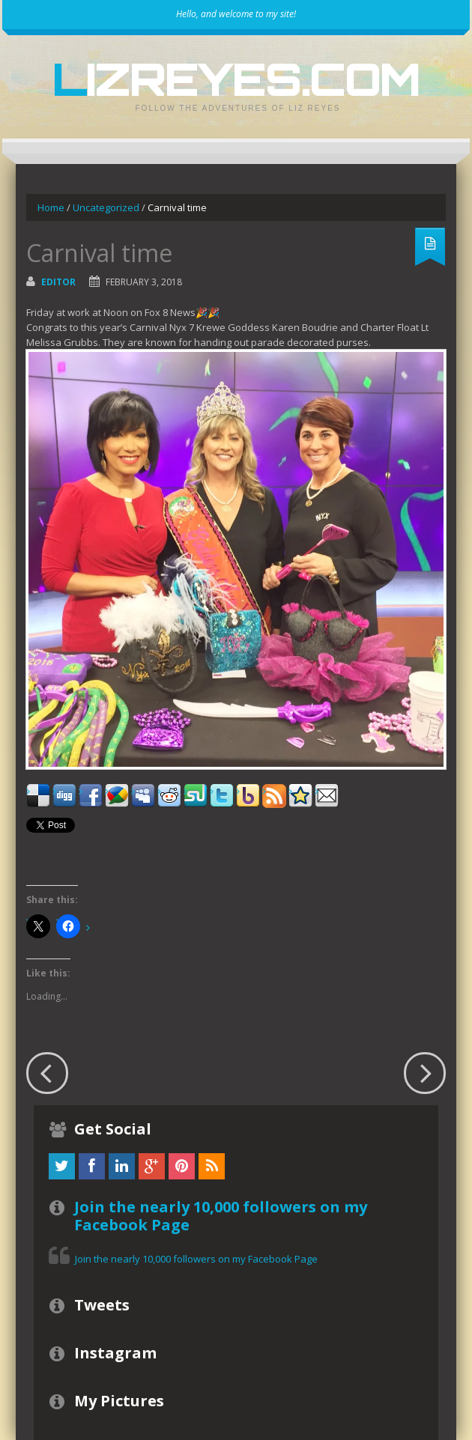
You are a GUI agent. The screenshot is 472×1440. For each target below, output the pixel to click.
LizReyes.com (236, 78)
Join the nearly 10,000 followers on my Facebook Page (220, 1216)
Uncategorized (106, 207)
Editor (58, 282)
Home (50, 207)
